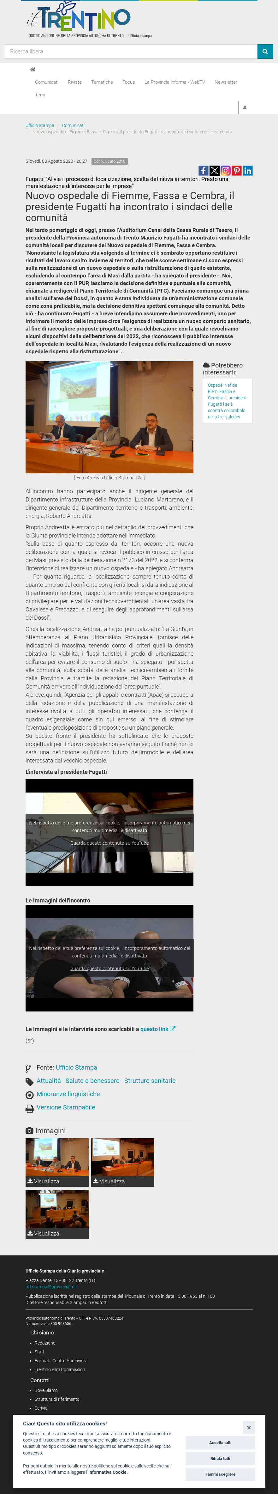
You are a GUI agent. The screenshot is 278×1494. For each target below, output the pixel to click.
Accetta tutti (220, 1442)
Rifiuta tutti (220, 1458)
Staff (39, 1351)
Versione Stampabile (66, 1107)
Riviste (75, 82)
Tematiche (102, 82)
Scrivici (41, 1408)
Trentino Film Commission (60, 1369)
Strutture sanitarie (150, 1080)
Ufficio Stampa (40, 125)
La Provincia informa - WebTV (175, 82)
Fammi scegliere (220, 1474)
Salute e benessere (93, 1080)
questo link (157, 1029)
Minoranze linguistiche (68, 1094)
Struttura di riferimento (57, 1399)
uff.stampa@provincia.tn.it (52, 1286)
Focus (128, 82)
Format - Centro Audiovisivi (61, 1360)
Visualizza (43, 1181)
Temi (40, 95)
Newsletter (226, 82)
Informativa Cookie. (108, 1472)
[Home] (33, 69)
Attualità (49, 1080)
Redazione (45, 1342)
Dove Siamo (46, 1390)
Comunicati (46, 82)
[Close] (249, 1427)
